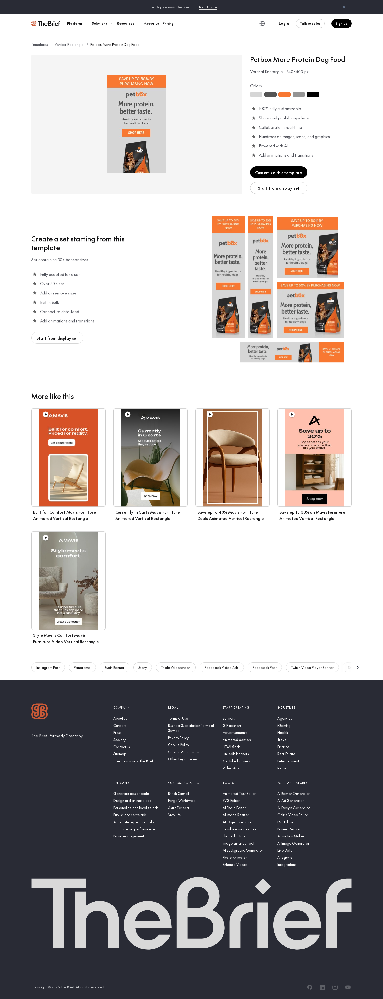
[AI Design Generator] (300, 807)
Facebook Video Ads (222, 670)
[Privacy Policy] (191, 737)
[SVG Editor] (246, 800)
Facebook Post (265, 670)
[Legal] (191, 707)
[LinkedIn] (322, 987)
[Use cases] (136, 782)
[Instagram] (335, 987)
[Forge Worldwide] (191, 800)
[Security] (136, 739)
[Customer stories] (191, 782)
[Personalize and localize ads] (136, 807)
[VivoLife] (191, 814)
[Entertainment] (300, 761)
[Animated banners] (246, 739)
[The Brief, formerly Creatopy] (57, 735)
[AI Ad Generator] (300, 800)
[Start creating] (246, 707)
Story (142, 670)
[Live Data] (300, 850)
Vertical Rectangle (69, 44)
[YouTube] (348, 987)
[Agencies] (300, 718)
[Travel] (300, 739)
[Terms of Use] (191, 718)
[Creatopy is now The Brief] (136, 761)
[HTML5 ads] (246, 746)
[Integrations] (300, 864)
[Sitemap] (136, 753)
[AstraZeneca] (191, 807)
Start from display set (279, 188)
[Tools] (246, 782)
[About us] (136, 718)
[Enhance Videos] (246, 864)
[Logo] (39, 712)
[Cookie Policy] (191, 744)
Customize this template (278, 172)
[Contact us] (136, 746)
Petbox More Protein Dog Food (115, 44)
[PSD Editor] (300, 821)
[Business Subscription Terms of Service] (191, 728)
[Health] (300, 732)
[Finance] (300, 746)
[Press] (136, 732)
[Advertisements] (246, 732)
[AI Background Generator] (246, 850)
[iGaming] (300, 725)
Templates (39, 44)
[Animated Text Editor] (246, 793)
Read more (208, 6)
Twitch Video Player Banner (312, 670)
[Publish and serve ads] (136, 814)
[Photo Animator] (246, 857)
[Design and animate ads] (136, 800)
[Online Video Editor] (300, 814)
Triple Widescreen (176, 670)
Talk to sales (310, 23)
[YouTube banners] (246, 761)
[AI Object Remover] (246, 821)
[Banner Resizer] (300, 829)
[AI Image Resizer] (246, 814)
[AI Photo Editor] (246, 807)
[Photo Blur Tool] (246, 836)
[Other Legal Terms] (191, 759)
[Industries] (300, 707)
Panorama (82, 670)
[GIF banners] (246, 725)
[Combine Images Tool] (246, 829)
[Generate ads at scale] (136, 793)
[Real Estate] (300, 753)
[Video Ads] (246, 768)
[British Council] (191, 793)
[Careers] (136, 725)
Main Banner (115, 670)
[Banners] (246, 718)
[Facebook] (310, 987)
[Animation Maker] (300, 836)
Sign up (342, 23)
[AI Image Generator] (300, 843)
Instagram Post (48, 670)
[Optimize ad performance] (136, 829)
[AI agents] (300, 857)
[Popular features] (300, 782)
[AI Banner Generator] (300, 793)
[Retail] (300, 768)
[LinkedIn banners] (246, 753)
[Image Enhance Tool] (246, 843)
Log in (284, 23)
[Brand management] (136, 836)
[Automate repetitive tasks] (136, 821)
